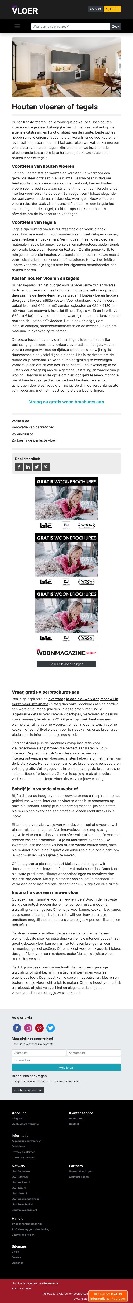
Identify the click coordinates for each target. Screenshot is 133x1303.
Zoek (115, 26)
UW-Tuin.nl (19, 1187)
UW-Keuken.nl (21, 1182)
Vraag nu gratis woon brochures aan (66, 401)
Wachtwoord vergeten (25, 1124)
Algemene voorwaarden (26, 1141)
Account (95, 9)
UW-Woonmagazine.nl (25, 1198)
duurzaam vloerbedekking (33, 295)
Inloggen (17, 1118)
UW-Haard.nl (20, 1176)
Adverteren (76, 1118)
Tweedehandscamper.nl (27, 1223)
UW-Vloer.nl (19, 1193)
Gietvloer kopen (79, 1176)
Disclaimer (18, 1146)
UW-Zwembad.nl (22, 1204)
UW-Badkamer (21, 1171)
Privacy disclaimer (23, 1152)
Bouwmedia (50, 1283)
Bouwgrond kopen (23, 1234)
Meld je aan (67, 1067)
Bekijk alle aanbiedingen (66, 664)
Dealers (16, 1257)
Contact (74, 1124)
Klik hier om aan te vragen (108, 1296)
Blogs (15, 1251)
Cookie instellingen (23, 1157)
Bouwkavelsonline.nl (24, 1210)
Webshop (18, 1262)
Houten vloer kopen (81, 1171)
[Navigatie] (17, 26)
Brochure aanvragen (28, 1090)
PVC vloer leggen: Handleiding (31, 1229)
